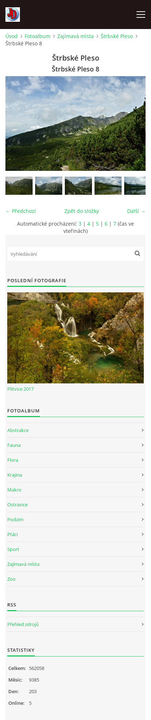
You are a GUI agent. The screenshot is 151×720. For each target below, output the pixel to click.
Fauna (14, 445)
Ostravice (17, 504)
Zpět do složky (81, 210)
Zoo (11, 579)
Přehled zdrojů (23, 624)
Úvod (11, 36)
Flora (12, 460)
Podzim (15, 519)
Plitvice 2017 (20, 389)
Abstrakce (18, 430)
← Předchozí (20, 210)
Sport (13, 549)
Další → (136, 210)
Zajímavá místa (75, 36)
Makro (14, 489)
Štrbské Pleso (117, 36)
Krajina (14, 475)
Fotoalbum (37, 36)
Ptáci (12, 534)
